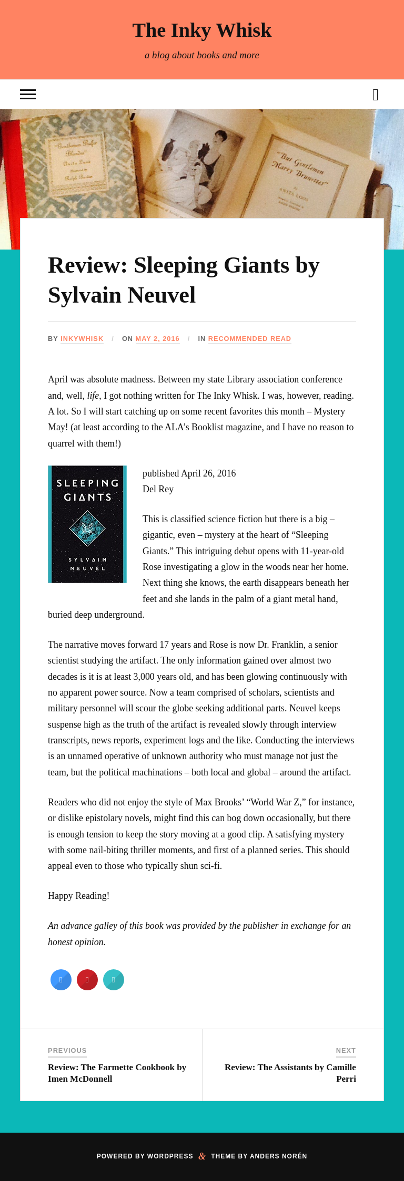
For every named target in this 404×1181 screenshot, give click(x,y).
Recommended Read (249, 339)
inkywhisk (82, 339)
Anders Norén (278, 1156)
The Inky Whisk (201, 30)
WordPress (170, 1156)
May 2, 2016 (158, 339)
